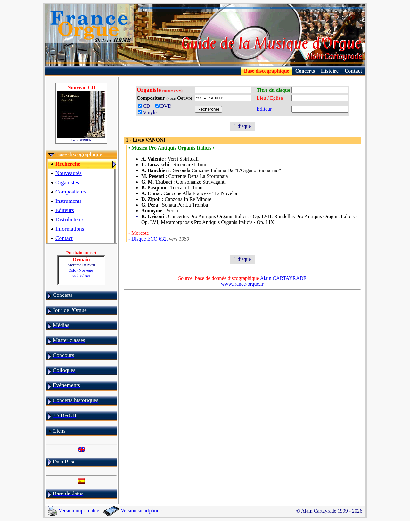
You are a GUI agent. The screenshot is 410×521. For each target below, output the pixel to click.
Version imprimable (73, 510)
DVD (164, 106)
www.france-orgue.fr (242, 284)
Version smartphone (132, 510)
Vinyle (147, 112)
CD (146, 106)
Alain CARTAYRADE (283, 278)
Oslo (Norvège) (81, 273)
